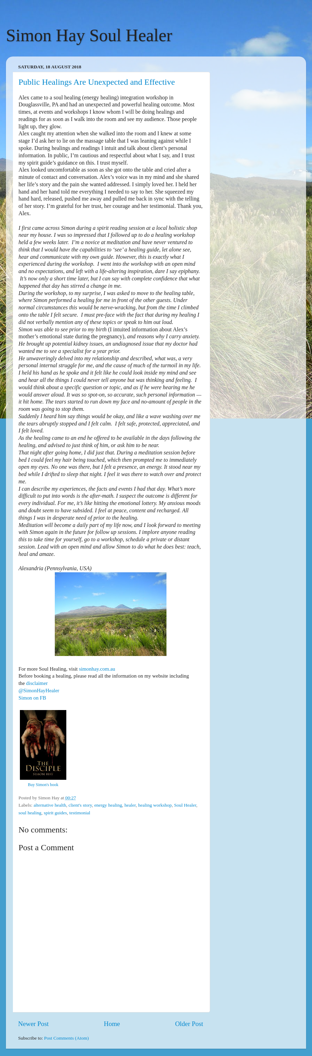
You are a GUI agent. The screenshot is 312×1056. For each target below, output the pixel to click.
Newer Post (33, 1023)
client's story (80, 805)
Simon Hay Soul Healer (89, 35)
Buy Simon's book (43, 784)
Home (112, 1023)
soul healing (30, 812)
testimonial (79, 812)
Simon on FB (32, 698)
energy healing (108, 805)
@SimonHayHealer (38, 690)
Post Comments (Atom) (66, 1038)
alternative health (50, 805)
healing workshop (155, 805)
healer (129, 805)
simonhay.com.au (97, 669)
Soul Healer (185, 805)
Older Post (189, 1023)
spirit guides (55, 812)
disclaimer (37, 683)
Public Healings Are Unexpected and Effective (96, 81)
